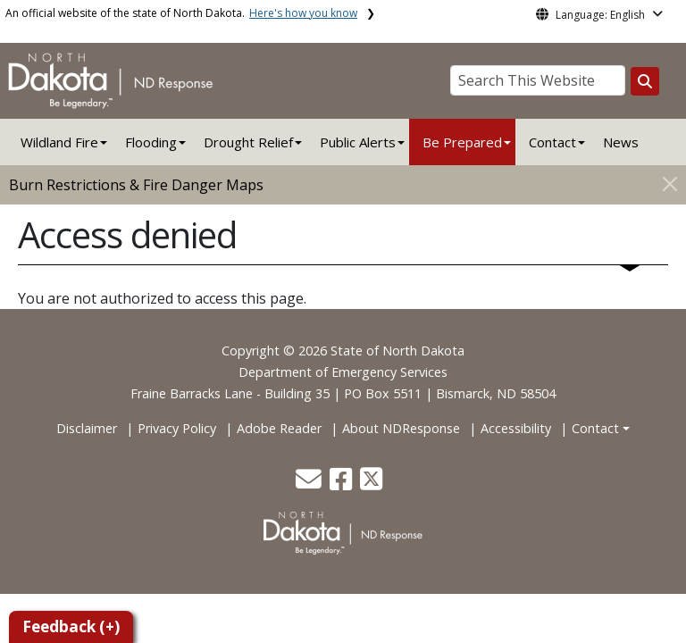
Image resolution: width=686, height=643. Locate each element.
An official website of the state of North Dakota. (181, 13)
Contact (595, 428)
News (621, 142)
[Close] (670, 183)
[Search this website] (645, 81)
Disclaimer (86, 428)
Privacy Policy (177, 428)
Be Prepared (462, 142)
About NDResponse (401, 428)
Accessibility (516, 428)
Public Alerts (358, 142)
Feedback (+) (71, 626)
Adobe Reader (279, 428)
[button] (310, 483)
